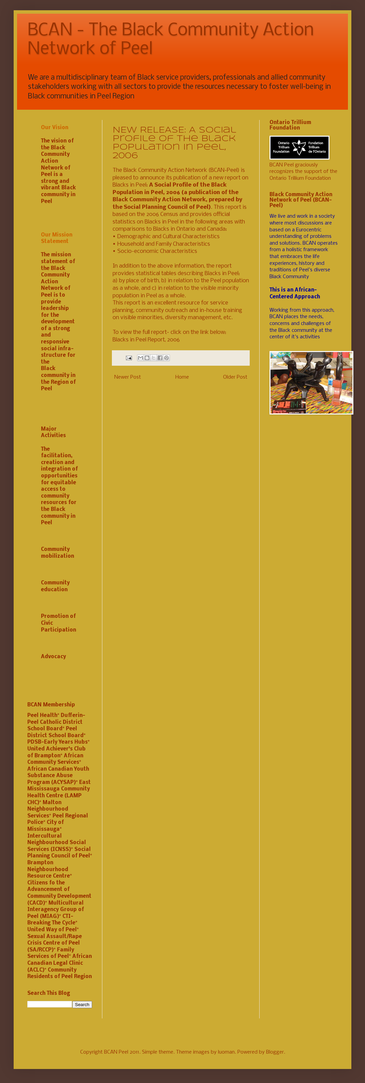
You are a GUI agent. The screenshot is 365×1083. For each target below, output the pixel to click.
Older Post (235, 377)
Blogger (275, 1052)
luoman (226, 1052)
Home (182, 377)
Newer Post (127, 377)
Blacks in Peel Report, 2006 (146, 340)
